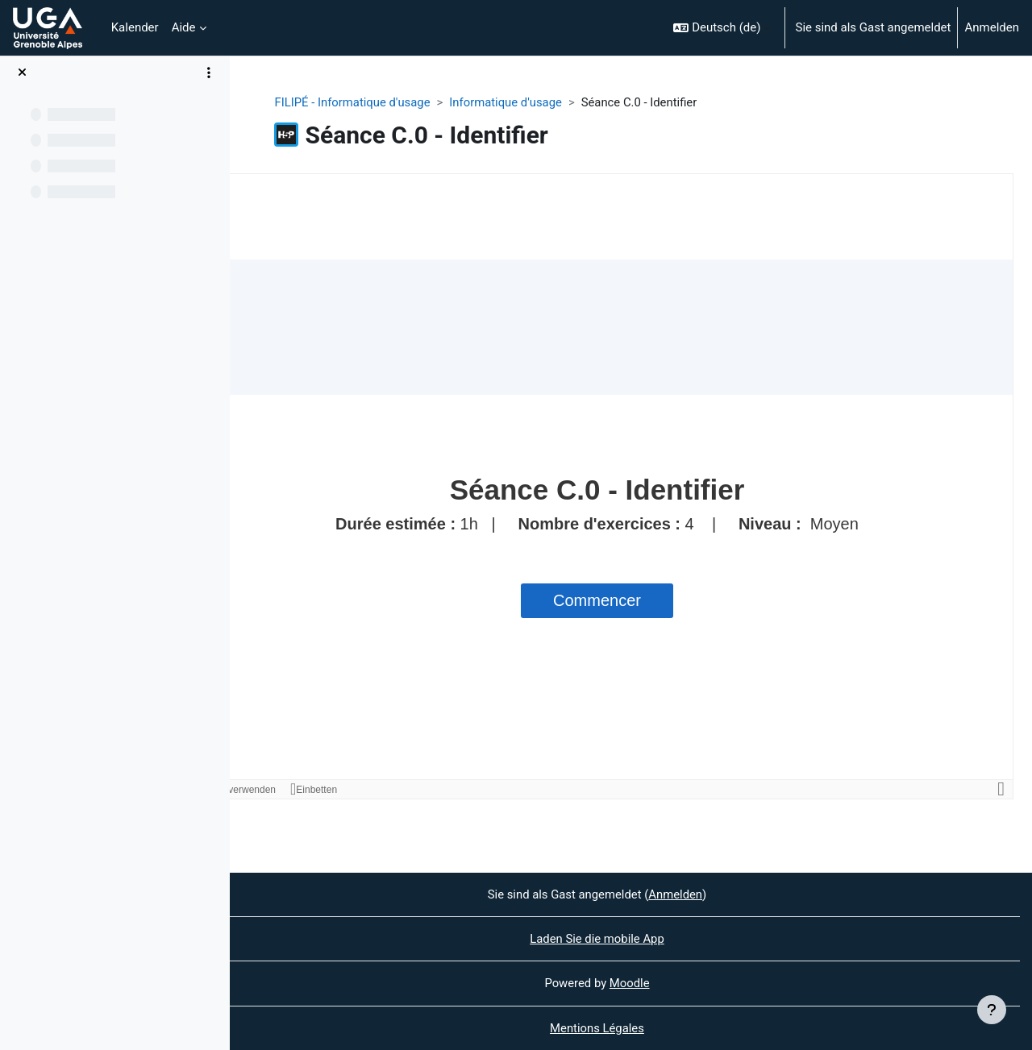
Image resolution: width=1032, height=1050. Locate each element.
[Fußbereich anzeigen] (991, 1009)
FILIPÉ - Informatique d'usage (387, 102)
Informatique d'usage (542, 102)
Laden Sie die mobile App (630, 939)
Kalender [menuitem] (135, 27)
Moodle (663, 983)
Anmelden (991, 27)
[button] (722, 28)
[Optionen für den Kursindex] (208, 72)
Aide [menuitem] (184, 27)
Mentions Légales (630, 1028)
